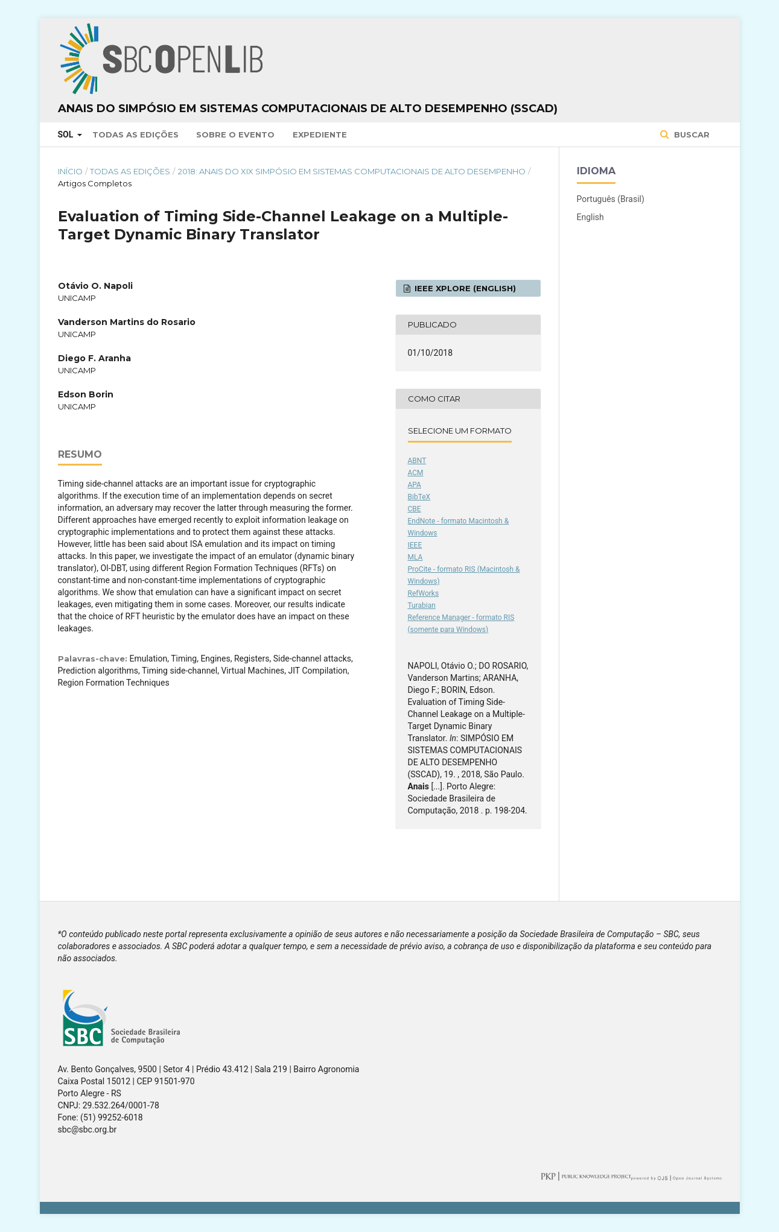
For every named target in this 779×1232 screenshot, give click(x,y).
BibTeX (419, 497)
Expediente (320, 134)
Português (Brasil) (610, 199)
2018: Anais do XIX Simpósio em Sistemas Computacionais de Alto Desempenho (352, 171)
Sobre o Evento (235, 134)
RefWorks (423, 593)
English (590, 217)
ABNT (417, 460)
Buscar (691, 134)
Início (70, 171)
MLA (415, 557)
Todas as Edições (135, 134)
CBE (414, 509)
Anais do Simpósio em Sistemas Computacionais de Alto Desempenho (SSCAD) (308, 108)
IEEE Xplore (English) (464, 288)
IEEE (415, 545)
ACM (416, 473)
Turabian (422, 605)
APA (414, 485)
